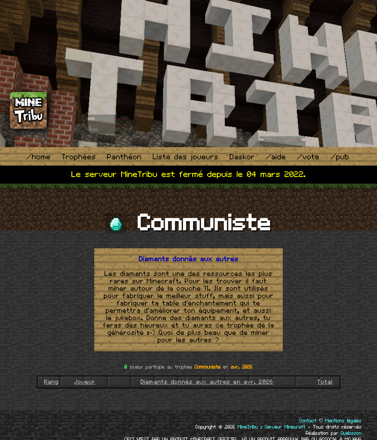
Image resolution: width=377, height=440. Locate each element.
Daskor (242, 157)
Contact (308, 420)
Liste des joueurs (186, 157)
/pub (340, 157)
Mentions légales (343, 420)
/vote (308, 157)
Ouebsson (351, 433)
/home (39, 157)
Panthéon (124, 157)
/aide (276, 157)
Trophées (79, 157)
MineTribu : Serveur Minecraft (272, 427)
